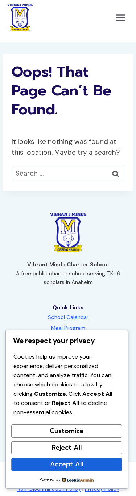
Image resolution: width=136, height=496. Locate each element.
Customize (66, 431)
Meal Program (68, 328)
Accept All (66, 464)
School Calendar (68, 317)
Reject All (67, 447)
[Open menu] (120, 17)
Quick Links (68, 307)
